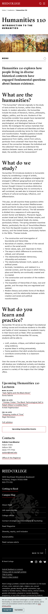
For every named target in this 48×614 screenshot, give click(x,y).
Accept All (7, 610)
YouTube (32, 562)
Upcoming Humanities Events (24, 429)
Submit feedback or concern (12, 569)
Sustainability (8, 537)
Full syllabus (7, 422)
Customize (19, 610)
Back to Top (37, 553)
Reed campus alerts (10, 542)
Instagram (36, 562)
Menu (5, 58)
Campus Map (8, 494)
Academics (10, 10)
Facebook (40, 562)
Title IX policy (7, 574)
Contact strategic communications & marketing (22, 521)
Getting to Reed (10, 488)
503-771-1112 (7, 482)
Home (4, 10)
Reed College (11, 3)
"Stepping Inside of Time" (13, 414)
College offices (8, 516)
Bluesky (45, 562)
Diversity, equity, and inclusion (15, 532)
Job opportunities (9, 510)
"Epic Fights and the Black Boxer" (16, 393)
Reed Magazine (8, 526)
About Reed (7, 505)
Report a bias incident (10, 577)
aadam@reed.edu (9, 453)
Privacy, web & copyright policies (14, 572)
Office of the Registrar (11, 458)
